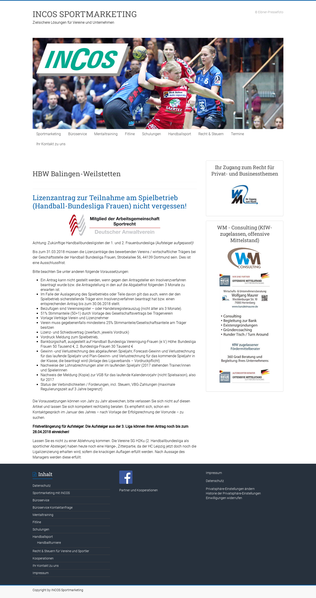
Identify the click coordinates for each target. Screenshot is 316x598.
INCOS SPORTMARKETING (85, 13)
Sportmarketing (48, 134)
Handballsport (179, 134)
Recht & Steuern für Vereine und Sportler (61, 551)
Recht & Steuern (211, 134)
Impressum (41, 573)
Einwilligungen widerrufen (224, 498)
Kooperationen (43, 558)
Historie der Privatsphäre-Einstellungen (233, 493)
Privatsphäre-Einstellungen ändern (230, 489)
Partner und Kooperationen (138, 490)
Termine (237, 134)
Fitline (130, 134)
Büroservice (77, 134)
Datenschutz (42, 485)
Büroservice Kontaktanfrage (53, 507)
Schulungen (151, 134)
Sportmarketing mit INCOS (51, 493)
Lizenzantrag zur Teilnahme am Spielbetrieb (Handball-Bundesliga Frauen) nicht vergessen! (109, 201)
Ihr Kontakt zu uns (50, 144)
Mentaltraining (106, 134)
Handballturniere (49, 542)
